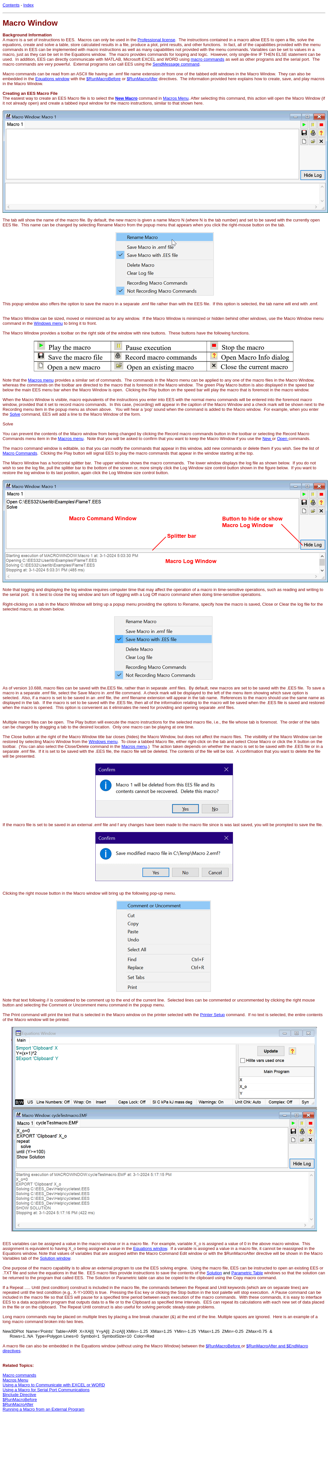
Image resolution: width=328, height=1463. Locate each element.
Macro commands (19, 1375)
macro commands (207, 59)
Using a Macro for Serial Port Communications (46, 1389)
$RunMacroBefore (103, 78)
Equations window (52, 78)
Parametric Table (247, 1272)
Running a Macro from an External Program (43, 1409)
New (267, 438)
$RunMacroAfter (142, 78)
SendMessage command (176, 64)
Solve (15, 414)
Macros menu (41, 380)
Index (28, 5)
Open (282, 438)
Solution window (55, 1258)
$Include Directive (19, 1394)
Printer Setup (212, 1014)
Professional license (156, 39)
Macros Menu (176, 98)
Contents (11, 5)
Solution (214, 1272)
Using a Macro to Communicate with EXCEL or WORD (54, 1384)
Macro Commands (20, 453)
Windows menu (48, 323)
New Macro (126, 98)
